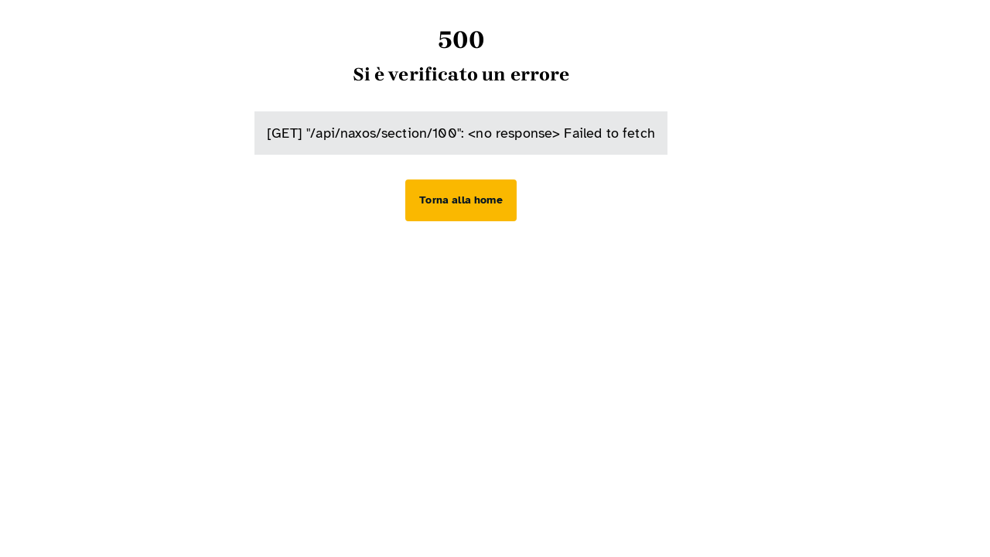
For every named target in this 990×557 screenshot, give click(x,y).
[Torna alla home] (460, 200)
